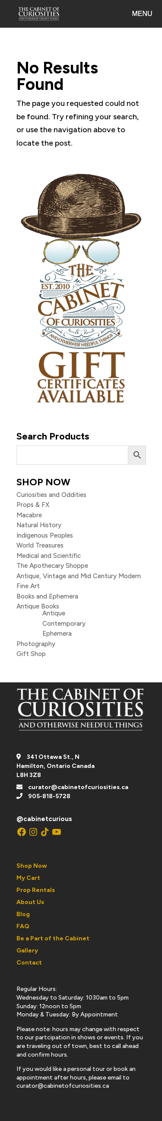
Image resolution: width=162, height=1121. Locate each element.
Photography (35, 644)
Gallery (27, 950)
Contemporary (64, 623)
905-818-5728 (49, 796)
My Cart (28, 878)
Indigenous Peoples (44, 535)
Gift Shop (31, 654)
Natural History (38, 525)
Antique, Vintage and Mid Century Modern (78, 576)
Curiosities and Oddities (51, 495)
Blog (23, 914)
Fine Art (28, 586)
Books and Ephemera (47, 596)
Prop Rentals (35, 890)
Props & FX (32, 505)
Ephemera (57, 633)
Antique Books (37, 606)
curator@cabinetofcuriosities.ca (78, 787)
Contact (29, 962)
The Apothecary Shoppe (52, 566)
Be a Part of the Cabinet (52, 938)
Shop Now (31, 865)
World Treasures (40, 545)
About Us (30, 902)
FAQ (22, 926)
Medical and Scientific (48, 556)
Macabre (29, 515)
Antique (53, 613)
